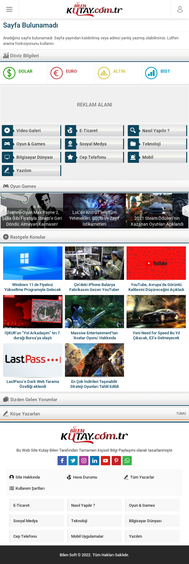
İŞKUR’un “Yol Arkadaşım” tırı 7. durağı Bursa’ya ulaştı (33, 335)
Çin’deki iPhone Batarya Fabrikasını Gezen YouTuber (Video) (94, 289)
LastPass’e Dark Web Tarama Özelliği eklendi (32, 384)
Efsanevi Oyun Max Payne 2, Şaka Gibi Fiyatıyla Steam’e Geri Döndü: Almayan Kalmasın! (32, 218)
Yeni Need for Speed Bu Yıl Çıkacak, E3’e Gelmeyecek (156, 335)
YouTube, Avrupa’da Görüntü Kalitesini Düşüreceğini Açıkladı (156, 287)
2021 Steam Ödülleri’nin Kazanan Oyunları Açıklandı (157, 221)
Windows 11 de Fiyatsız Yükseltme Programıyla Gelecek (32, 287)
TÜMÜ (181, 413)
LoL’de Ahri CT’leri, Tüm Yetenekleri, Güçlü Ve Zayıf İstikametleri (94, 218)
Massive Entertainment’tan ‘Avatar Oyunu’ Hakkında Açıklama (94, 337)
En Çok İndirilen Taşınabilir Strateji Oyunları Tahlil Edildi (94, 384)
